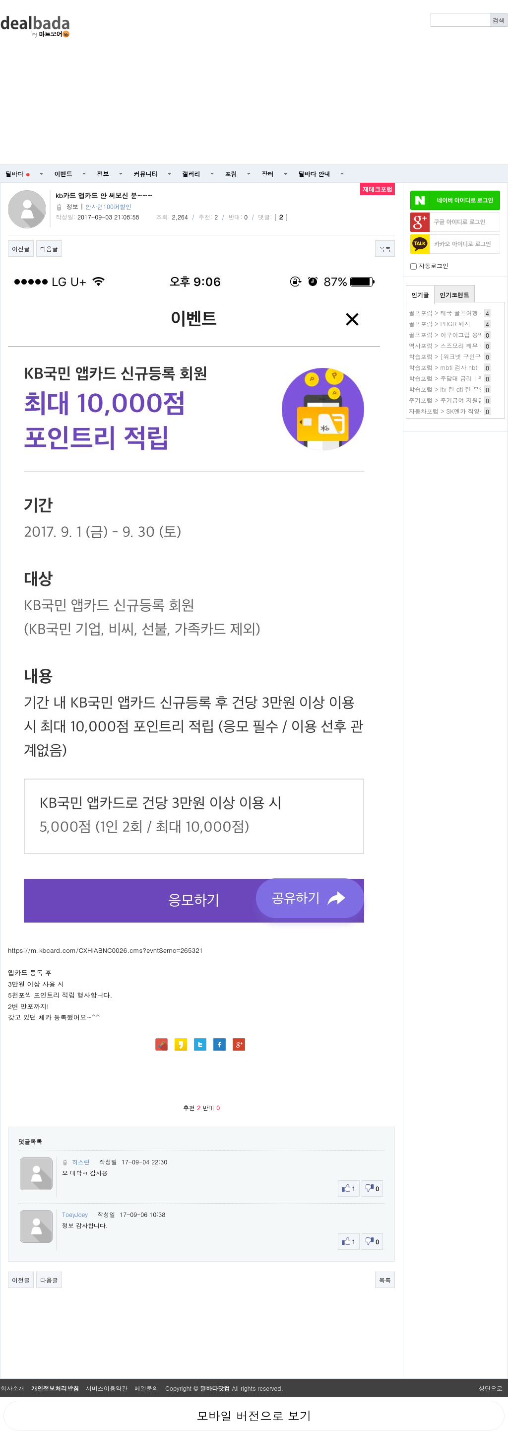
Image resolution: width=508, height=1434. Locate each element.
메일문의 (146, 1388)
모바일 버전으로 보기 (254, 1415)
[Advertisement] (303, 82)
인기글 (420, 294)
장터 (268, 173)
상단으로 (491, 1388)
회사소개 (12, 1388)
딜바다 (17, 173)
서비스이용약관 (106, 1388)
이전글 (21, 248)
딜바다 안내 (314, 173)
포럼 (231, 173)
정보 (103, 173)
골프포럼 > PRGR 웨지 (439, 323)
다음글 (49, 248)
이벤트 (63, 173)
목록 (385, 248)
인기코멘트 (454, 294)
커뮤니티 (146, 173)
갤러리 (191, 173)
